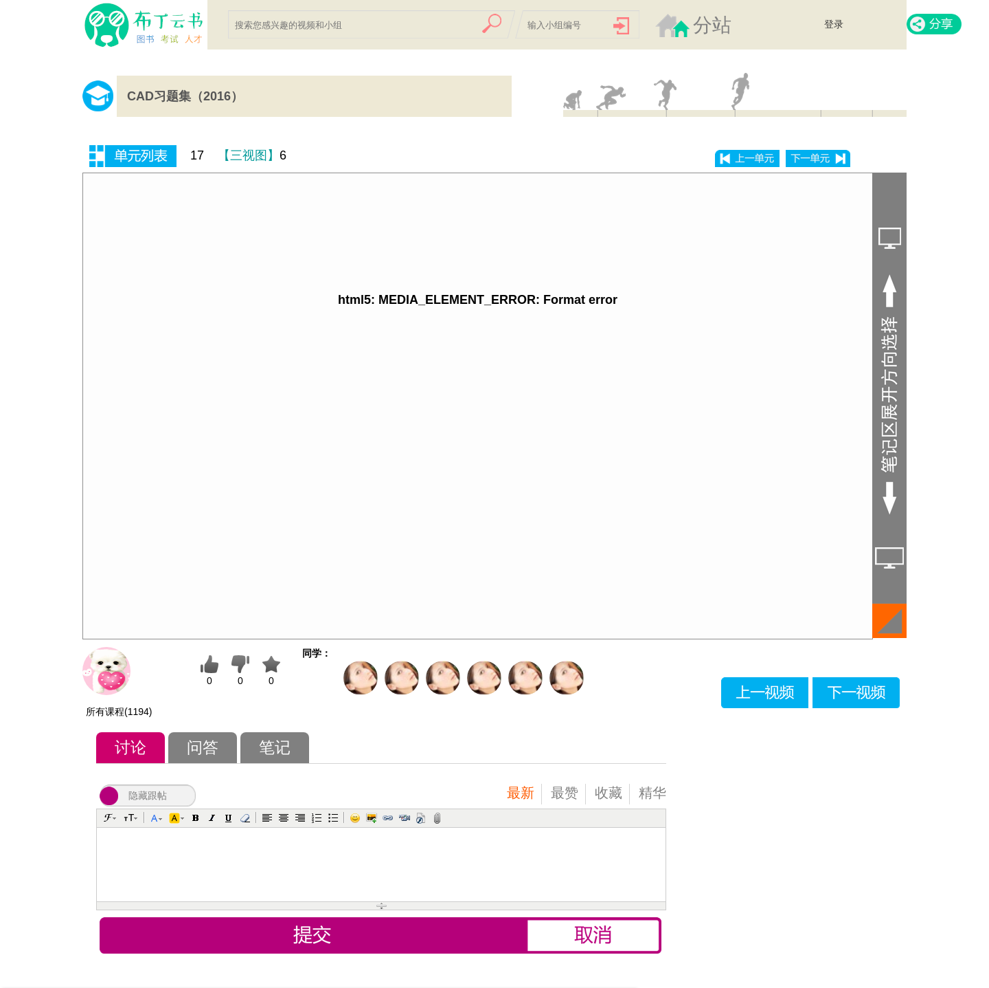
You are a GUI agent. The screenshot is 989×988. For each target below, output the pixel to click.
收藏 (608, 792)
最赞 (564, 792)
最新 (520, 792)
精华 (652, 792)
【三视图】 (249, 155)
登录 (833, 24)
